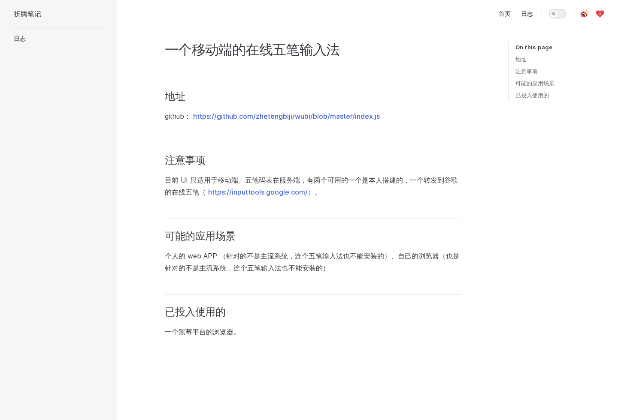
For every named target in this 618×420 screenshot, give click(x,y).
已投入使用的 (532, 95)
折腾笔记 (27, 13)
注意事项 (526, 71)
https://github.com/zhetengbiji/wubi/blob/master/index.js (286, 116)
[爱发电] (600, 13)
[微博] (584, 13)
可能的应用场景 (534, 83)
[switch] (557, 13)
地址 (521, 59)
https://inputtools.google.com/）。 (264, 192)
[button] (58, 38)
